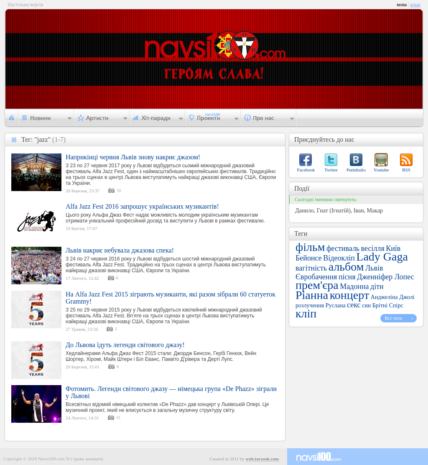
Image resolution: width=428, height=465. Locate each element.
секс (353, 305)
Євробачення (316, 277)
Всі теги (393, 318)
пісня (347, 277)
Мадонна (354, 286)
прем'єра (317, 284)
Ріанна (312, 295)
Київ (393, 248)
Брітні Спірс (387, 305)
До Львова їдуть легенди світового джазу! (125, 344)
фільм (310, 246)
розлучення (310, 305)
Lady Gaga (382, 256)
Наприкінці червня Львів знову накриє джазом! (133, 157)
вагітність (311, 268)
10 (119, 190)
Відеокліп (339, 258)
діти (377, 286)
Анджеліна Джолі (393, 297)
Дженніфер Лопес (385, 277)
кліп (306, 313)
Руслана (336, 305)
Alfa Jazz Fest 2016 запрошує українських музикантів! (142, 206)
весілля (373, 248)
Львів (374, 268)
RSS (406, 169)
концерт (349, 295)
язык (415, 5)
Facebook (306, 169)
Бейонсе (309, 258)
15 (118, 417)
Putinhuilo (356, 169)
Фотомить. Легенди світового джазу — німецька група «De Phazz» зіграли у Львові (171, 392)
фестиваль (342, 248)
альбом (346, 266)
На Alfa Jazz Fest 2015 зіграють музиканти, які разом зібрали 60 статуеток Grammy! (170, 298)
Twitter (331, 169)
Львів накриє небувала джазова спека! (120, 250)
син (366, 305)
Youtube (381, 169)
